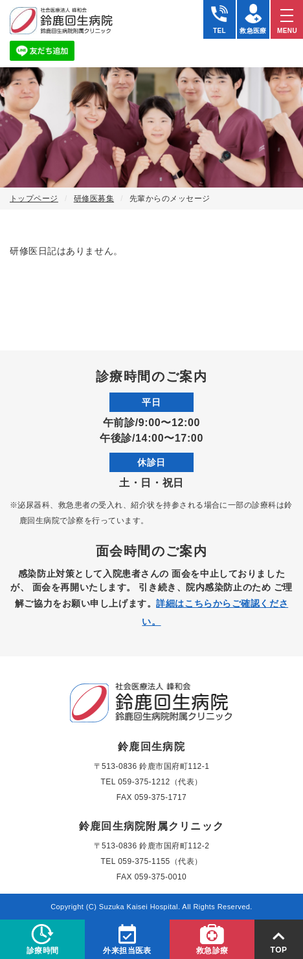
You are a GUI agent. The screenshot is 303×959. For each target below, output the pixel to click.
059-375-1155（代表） (160, 861)
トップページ (34, 198)
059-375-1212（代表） (160, 781)
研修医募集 (94, 198)
